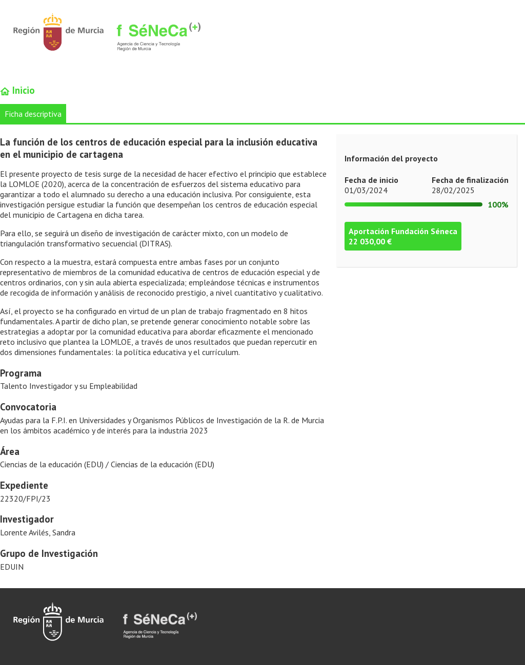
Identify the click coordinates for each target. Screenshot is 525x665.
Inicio (17, 90)
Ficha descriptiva (33, 114)
